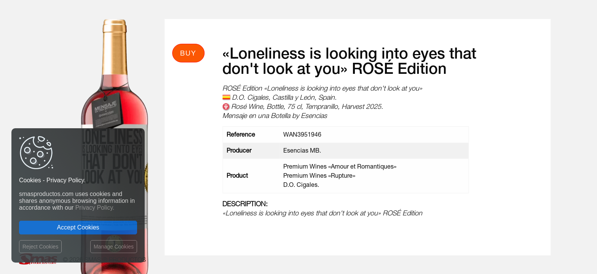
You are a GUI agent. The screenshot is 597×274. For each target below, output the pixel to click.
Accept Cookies (78, 227)
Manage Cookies (114, 247)
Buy (188, 53)
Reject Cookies (40, 247)
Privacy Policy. (95, 207)
